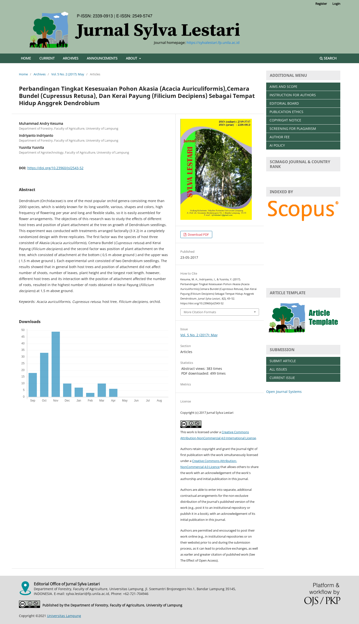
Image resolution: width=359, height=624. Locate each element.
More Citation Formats (200, 312)
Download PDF (198, 234)
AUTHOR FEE (280, 137)
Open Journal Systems (284, 391)
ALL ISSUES (278, 369)
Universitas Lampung (64, 615)
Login (336, 3)
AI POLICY (277, 145)
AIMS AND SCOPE (283, 86)
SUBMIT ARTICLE (283, 361)
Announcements (102, 58)
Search (328, 58)
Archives (70, 58)
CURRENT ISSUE (282, 377)
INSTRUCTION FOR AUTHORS (293, 95)
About (132, 58)
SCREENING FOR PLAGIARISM (293, 128)
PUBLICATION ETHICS (286, 111)
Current (47, 58)
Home (26, 58)
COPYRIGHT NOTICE (285, 120)
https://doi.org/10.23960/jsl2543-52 (55, 168)
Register (321, 3)
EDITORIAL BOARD (284, 103)
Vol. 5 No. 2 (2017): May (67, 74)
